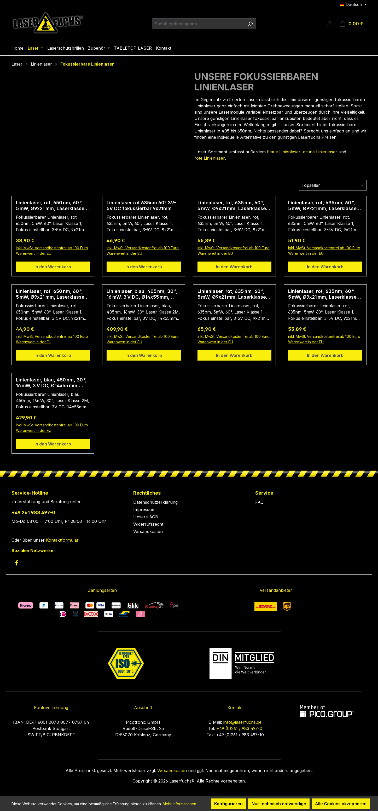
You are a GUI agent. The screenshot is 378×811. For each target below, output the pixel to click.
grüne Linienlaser (320, 151)
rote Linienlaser (209, 158)
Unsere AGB (145, 516)
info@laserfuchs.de (242, 722)
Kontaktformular (62, 540)
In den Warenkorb (52, 266)
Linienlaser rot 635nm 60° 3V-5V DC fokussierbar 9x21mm (141, 205)
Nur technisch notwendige (279, 803)
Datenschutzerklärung (155, 502)
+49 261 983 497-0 (33, 512)
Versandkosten (148, 531)
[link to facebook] (16, 563)
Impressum (144, 509)
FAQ (259, 502)
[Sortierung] (333, 185)
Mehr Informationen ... (181, 804)
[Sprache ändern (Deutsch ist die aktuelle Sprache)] (353, 4)
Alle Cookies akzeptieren (341, 803)
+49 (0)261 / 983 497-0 (239, 728)
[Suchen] (250, 24)
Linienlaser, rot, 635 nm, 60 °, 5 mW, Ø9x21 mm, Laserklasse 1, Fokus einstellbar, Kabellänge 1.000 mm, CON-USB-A (234, 294)
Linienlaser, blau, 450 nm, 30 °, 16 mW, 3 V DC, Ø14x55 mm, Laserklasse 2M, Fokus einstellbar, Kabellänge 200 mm (52, 383)
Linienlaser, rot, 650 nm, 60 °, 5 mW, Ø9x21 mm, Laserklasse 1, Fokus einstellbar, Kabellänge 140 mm (52, 205)
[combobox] (198, 24)
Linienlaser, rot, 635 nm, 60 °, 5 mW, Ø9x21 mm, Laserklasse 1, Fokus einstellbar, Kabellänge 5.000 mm (325, 205)
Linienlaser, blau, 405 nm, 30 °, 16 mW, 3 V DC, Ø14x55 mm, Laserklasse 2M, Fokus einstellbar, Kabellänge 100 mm (143, 294)
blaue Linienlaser (283, 151)
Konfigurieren (228, 803)
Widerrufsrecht (148, 524)
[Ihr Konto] (330, 24)
